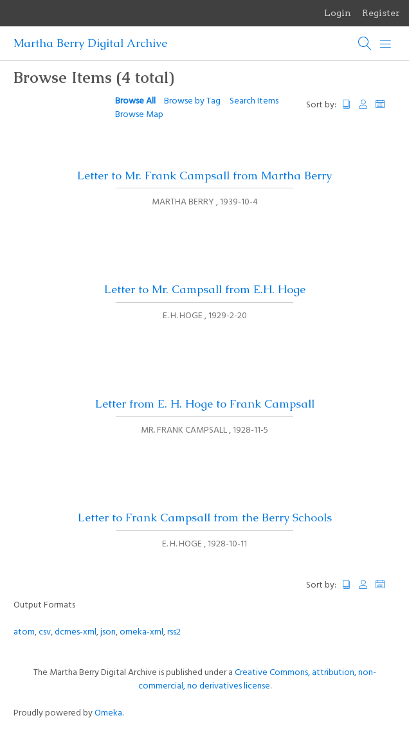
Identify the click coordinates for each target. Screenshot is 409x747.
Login (337, 13)
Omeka (108, 713)
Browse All (135, 101)
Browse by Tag (192, 101)
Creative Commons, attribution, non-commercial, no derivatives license (257, 679)
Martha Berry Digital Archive (90, 43)
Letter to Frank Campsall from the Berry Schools (205, 517)
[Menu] (386, 43)
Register (381, 13)
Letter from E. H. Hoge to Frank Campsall (204, 404)
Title (346, 104)
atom (24, 632)
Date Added (386, 104)
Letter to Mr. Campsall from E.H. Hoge (204, 289)
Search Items (254, 101)
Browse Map (139, 114)
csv (45, 632)
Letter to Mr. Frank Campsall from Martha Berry (204, 175)
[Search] (365, 43)
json (108, 632)
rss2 (174, 632)
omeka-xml (141, 632)
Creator (363, 104)
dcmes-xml (75, 632)
